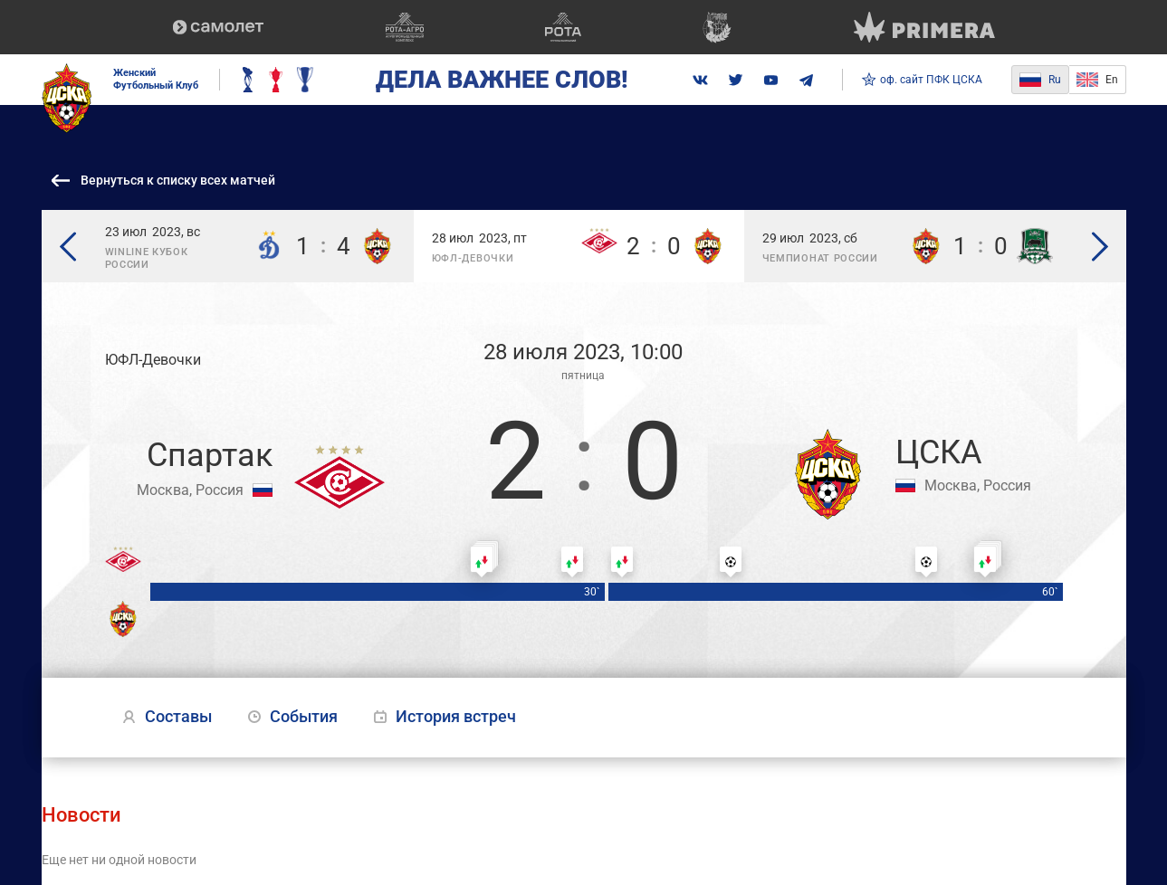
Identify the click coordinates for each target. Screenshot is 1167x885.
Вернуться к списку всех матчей (178, 180)
